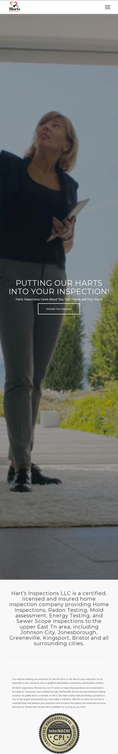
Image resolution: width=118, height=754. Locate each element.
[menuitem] (106, 7)
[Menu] (106, 7)
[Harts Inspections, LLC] (15, 7)
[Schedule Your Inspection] (59, 308)
